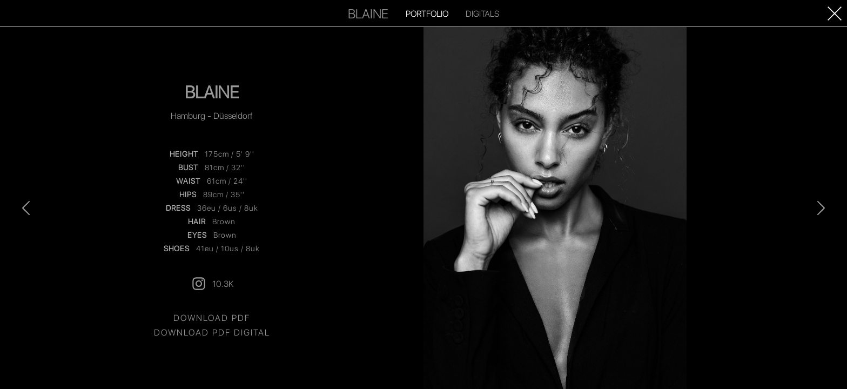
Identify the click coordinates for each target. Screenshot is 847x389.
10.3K (212, 284)
